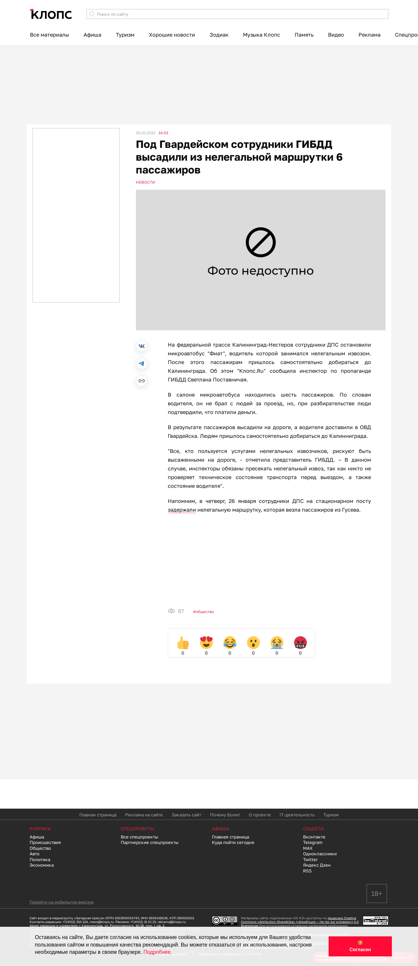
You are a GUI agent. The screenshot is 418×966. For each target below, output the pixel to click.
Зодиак (219, 34)
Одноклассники (320, 853)
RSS (307, 870)
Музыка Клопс (261, 34)
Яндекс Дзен (317, 865)
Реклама (369, 34)
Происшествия (45, 842)
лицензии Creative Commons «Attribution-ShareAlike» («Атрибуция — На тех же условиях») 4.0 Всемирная (300, 921)
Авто (34, 853)
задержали (182, 509)
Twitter (310, 859)
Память (304, 34)
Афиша (92, 34)
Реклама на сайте (144, 814)
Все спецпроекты (139, 836)
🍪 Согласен (360, 946)
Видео (336, 34)
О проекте (260, 814)
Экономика (42, 865)
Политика (40, 859)
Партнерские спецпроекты (150, 842)
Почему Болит (225, 814)
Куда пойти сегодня (233, 842)
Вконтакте (314, 836)
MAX (308, 848)
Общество (205, 611)
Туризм (125, 34)
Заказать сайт (186, 814)
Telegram (312, 842)
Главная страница (97, 814)
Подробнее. (157, 952)
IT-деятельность (297, 814)
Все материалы (49, 34)
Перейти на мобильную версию (62, 901)
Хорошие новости (172, 34)
